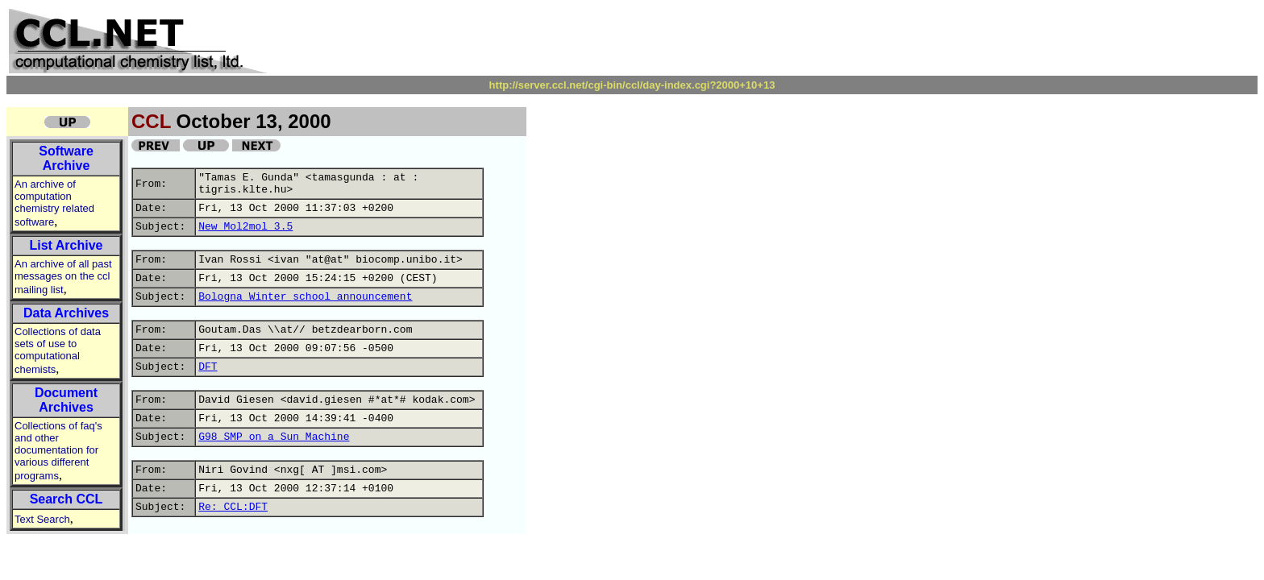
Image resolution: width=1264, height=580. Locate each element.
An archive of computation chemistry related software (54, 203)
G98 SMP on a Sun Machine (273, 437)
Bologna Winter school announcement (305, 297)
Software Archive (66, 158)
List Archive (66, 245)
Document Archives (66, 400)
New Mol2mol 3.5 (245, 227)
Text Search (42, 519)
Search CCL (66, 499)
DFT (207, 367)
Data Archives (66, 313)
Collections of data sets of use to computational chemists (58, 350)
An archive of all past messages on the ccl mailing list (63, 277)
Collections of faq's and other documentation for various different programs (58, 451)
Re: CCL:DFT (233, 507)
